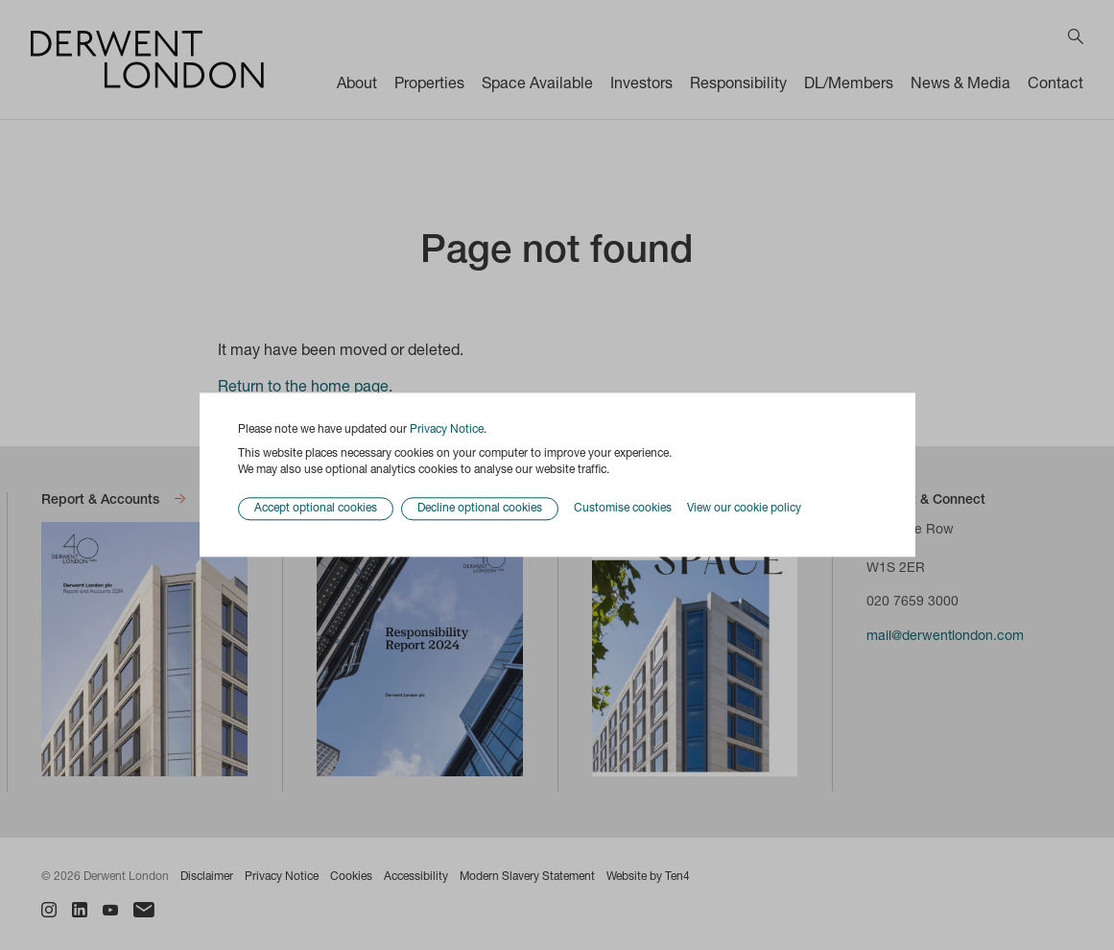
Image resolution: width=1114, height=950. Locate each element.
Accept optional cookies (315, 509)
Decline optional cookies (479, 509)
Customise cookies (623, 508)
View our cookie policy (744, 508)
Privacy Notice (447, 430)
